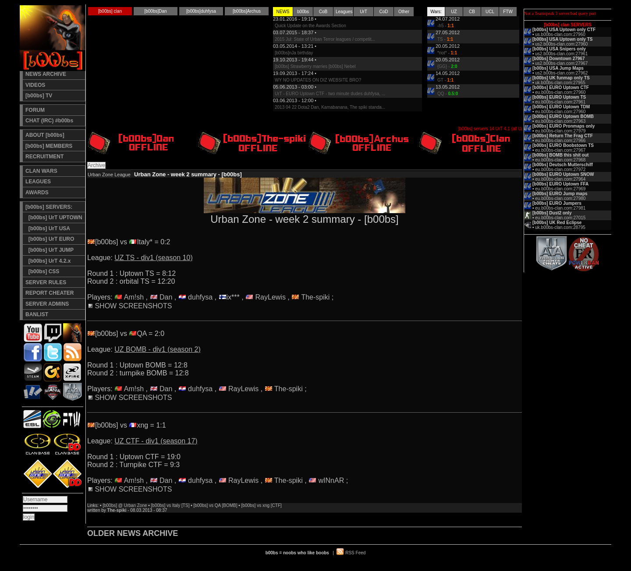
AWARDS (37, 192)
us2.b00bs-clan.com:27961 (561, 53)
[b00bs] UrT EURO (49, 239)
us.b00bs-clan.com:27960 (560, 34)
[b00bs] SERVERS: (48, 207)
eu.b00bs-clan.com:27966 (560, 140)
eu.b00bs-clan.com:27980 (560, 198)
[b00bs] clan (110, 11)
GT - (445, 80)
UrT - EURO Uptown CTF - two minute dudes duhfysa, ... (330, 93)
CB (472, 11)
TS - (445, 39)
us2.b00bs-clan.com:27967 (561, 63)
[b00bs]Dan (155, 11)
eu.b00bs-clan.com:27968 (560, 159)
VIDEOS (35, 85)
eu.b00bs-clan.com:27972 (560, 169)
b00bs (303, 11)
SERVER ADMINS (47, 304)
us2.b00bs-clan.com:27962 (561, 73)
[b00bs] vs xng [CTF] (261, 505)
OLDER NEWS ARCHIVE (132, 533)
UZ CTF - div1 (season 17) (155, 441)
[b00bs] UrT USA (47, 228)
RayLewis (270, 297)
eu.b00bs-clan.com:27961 (560, 102)
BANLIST (36, 314)
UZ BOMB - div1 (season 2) (157, 349)
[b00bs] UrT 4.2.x (48, 261)
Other (403, 11)
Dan (166, 297)
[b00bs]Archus (247, 11)
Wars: (436, 11)
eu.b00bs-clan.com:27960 (560, 92)
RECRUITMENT (44, 156)
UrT (363, 11)
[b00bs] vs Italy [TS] (170, 505)
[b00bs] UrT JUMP (49, 250)
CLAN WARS (41, 171)
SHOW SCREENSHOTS (130, 306)
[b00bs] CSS (42, 271)
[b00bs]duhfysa (201, 11)
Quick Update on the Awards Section (310, 25)
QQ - (447, 93)
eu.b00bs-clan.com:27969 (560, 188)
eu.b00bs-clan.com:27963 (560, 121)
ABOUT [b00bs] (44, 135)
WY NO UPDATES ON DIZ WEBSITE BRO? (318, 80)
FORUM (35, 110)
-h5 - (445, 25)
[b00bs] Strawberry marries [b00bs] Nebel (315, 66)
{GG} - (447, 66)
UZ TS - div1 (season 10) (153, 257)
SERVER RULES (45, 282)
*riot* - (447, 52)
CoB (323, 11)
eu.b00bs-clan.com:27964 (560, 179)
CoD (383, 11)
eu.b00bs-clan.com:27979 (560, 130)
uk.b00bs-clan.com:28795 (560, 227)
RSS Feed (355, 552)
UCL (490, 11)
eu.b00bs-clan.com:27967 (560, 150)
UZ (454, 11)
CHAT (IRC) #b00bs (49, 121)
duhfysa (200, 297)
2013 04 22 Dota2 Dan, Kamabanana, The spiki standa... (330, 107)
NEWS (283, 11)
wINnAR (331, 480)
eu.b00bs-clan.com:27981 (560, 208)
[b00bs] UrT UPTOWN (53, 217)
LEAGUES (38, 181)
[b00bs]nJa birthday (294, 52)
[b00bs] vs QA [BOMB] (215, 505)
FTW (508, 11)
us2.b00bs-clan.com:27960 (561, 44)
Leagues (344, 11)
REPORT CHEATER (49, 293)
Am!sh (134, 297)
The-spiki (315, 297)
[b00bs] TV (38, 96)
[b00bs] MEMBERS (48, 146)
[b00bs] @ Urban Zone (125, 505)
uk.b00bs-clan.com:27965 (560, 82)
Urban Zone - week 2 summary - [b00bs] (188, 174)
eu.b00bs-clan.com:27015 (560, 217)
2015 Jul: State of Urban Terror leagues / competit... (325, 39)
